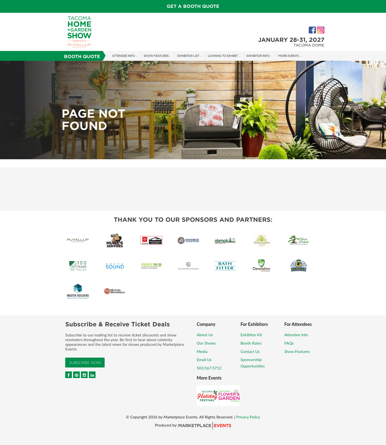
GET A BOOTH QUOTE (193, 6)
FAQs (289, 343)
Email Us (204, 359)
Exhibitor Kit (251, 334)
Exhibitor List (188, 56)
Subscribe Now (85, 362)
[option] (193, 110)
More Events (288, 56)
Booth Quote (82, 56)
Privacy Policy (248, 416)
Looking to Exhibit (223, 56)
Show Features (156, 56)
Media (202, 351)
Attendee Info (123, 56)
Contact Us (250, 351)
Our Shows (206, 343)
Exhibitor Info (258, 56)
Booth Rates (251, 343)
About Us (205, 334)
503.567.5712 (209, 368)
